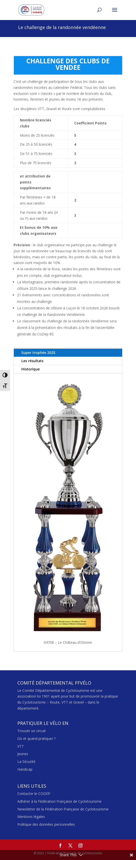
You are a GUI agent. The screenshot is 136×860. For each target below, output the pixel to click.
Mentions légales (31, 816)
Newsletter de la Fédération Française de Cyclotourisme (63, 809)
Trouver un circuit (31, 730)
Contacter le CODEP (33, 793)
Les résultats (32, 360)
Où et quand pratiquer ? (36, 738)
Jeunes (22, 753)
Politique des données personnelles (46, 824)
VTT (20, 746)
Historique (30, 369)
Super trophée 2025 (38, 352)
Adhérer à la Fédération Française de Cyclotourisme (59, 801)
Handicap (24, 769)
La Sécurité (26, 761)
